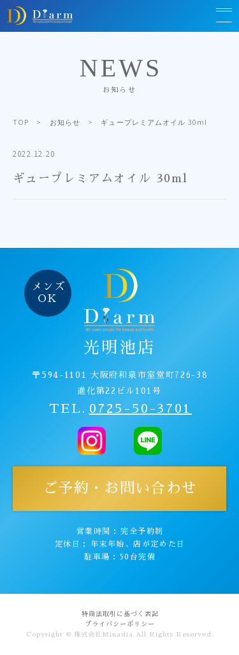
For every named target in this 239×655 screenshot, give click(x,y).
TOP (21, 122)
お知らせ (65, 122)
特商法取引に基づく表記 (120, 614)
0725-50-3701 (140, 408)
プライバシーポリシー (120, 624)
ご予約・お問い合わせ (120, 488)
